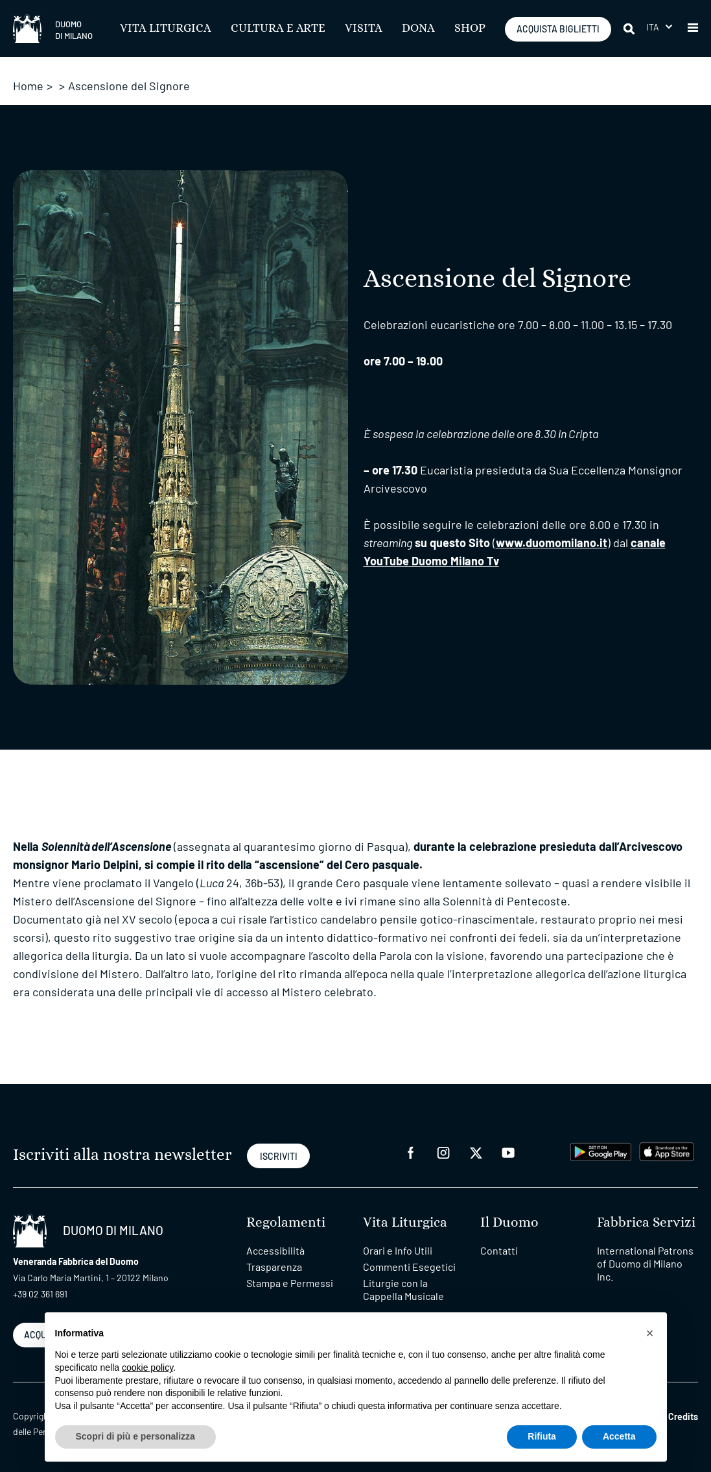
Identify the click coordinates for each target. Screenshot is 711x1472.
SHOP (469, 28)
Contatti (499, 1250)
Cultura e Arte (278, 28)
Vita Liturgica (165, 28)
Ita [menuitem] (653, 26)
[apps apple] (666, 1150)
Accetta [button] (619, 1436)
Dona (418, 28)
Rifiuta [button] (542, 1436)
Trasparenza (274, 1266)
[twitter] (475, 1151)
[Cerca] (630, 28)
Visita (363, 28)
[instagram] (443, 1151)
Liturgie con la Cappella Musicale (403, 1289)
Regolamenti (285, 1222)
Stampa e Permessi (289, 1283)
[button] (693, 28)
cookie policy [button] (147, 1367)
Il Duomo (509, 1222)
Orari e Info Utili (397, 1250)
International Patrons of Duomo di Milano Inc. (645, 1263)
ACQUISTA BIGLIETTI (558, 28)
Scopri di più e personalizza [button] (135, 1436)
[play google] (600, 1150)
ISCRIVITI (278, 1156)
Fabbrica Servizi (646, 1222)
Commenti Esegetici (409, 1266)
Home (28, 86)
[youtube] (508, 1151)
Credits (683, 1416)
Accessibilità (275, 1250)
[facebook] (410, 1151)
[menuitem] (659, 27)
